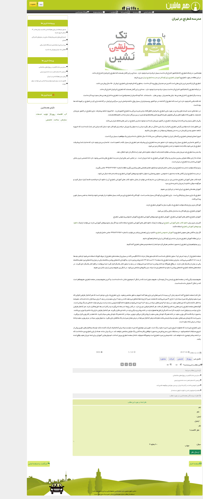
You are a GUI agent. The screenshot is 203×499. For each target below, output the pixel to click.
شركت (158, 359)
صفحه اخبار (182, 463)
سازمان (50, 120)
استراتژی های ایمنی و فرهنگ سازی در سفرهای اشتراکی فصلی (36, 38)
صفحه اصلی (136, 11)
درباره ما (124, 11)
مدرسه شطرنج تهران (136, 77)
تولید (32, 114)
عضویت (19, 4)
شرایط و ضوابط (86, 11)
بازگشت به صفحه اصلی (26, 463)
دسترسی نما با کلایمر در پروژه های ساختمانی (173, 375)
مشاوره (150, 359)
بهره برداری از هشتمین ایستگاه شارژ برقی (40, 44)
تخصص (167, 359)
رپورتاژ (175, 359)
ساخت (43, 120)
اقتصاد (46, 114)
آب (52, 114)
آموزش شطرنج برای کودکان (157, 77)
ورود (27, 4)
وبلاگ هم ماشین (69, 11)
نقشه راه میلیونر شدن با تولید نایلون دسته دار (172, 390)
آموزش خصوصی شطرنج (151, 232)
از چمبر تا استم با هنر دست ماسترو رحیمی (174, 380)
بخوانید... (100, 11)
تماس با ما (112, 11)
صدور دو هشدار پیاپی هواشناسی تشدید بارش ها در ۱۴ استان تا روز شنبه (36, 31)
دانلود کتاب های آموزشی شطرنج (163, 223)
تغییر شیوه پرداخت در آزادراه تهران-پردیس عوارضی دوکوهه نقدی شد (165, 385)
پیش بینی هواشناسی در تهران (43, 76)
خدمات (26, 114)
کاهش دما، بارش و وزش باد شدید (42, 49)
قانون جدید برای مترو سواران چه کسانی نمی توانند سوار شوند (35, 82)
